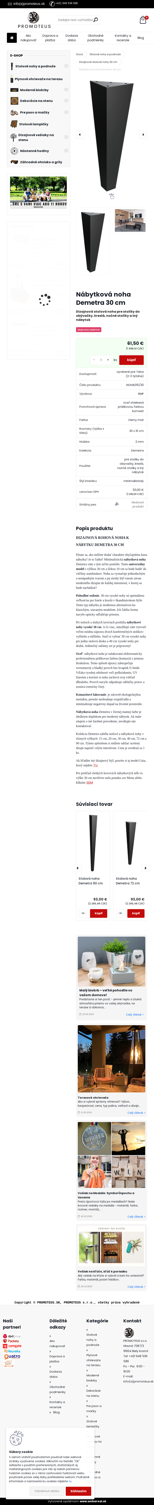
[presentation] (80, 134)
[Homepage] (12, 38)
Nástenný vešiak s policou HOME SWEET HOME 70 (47, 244)
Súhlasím (78, 1491)
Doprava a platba (50, 38)
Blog (141, 38)
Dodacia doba (72, 38)
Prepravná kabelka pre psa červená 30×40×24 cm (49, 285)
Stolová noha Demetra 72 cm (128, 881)
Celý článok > (135, 1015)
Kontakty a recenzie (123, 38)
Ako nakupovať (28, 38)
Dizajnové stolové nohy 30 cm (98, 62)
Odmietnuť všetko (47, 1491)
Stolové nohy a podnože (105, 54)
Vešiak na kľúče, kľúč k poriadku (102, 1271)
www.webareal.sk (93, 1501)
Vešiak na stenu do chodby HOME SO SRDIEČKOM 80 (46, 331)
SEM (89, 782)
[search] (95, 19)
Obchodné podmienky (95, 38)
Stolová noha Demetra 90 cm (91, 881)
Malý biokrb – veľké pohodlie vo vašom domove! (105, 992)
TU (95, 765)
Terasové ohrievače (93, 1098)
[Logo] (34, 20)
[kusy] (101, 360)
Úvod (79, 54)
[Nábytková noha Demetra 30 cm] (112, 134)
